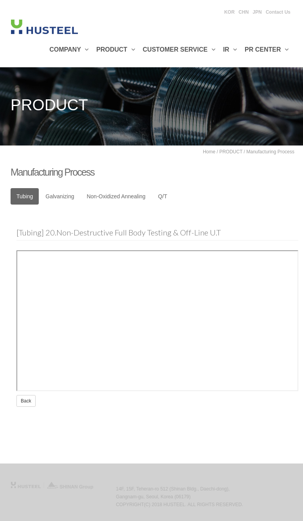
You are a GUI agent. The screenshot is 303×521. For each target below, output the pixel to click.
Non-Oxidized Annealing (116, 196)
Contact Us (278, 12)
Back (26, 401)
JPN (257, 12)
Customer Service (179, 49)
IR (230, 49)
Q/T (162, 196)
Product (115, 49)
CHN (243, 12)
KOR (229, 12)
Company (68, 49)
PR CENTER (267, 49)
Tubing (24, 196)
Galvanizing (59, 196)
